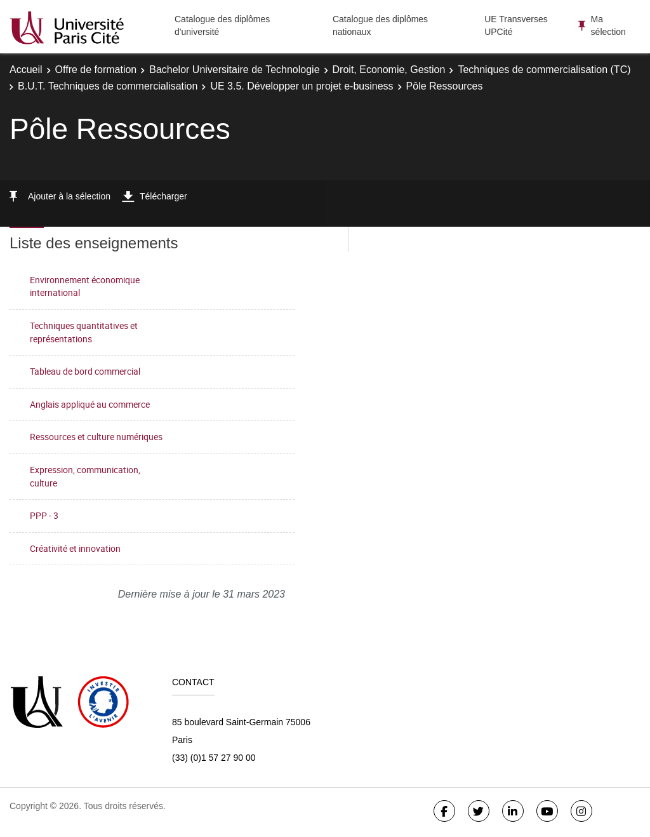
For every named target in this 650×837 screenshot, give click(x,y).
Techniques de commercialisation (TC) (544, 69)
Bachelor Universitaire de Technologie (234, 69)
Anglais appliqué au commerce (90, 404)
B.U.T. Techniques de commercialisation (107, 86)
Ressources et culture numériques (96, 437)
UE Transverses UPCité (516, 25)
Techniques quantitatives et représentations (84, 332)
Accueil (26, 69)
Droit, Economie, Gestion (389, 69)
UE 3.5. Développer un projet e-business (301, 86)
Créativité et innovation (75, 548)
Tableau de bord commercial (85, 371)
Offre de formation (96, 69)
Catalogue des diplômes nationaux (380, 25)
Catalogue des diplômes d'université (222, 25)
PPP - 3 (44, 515)
